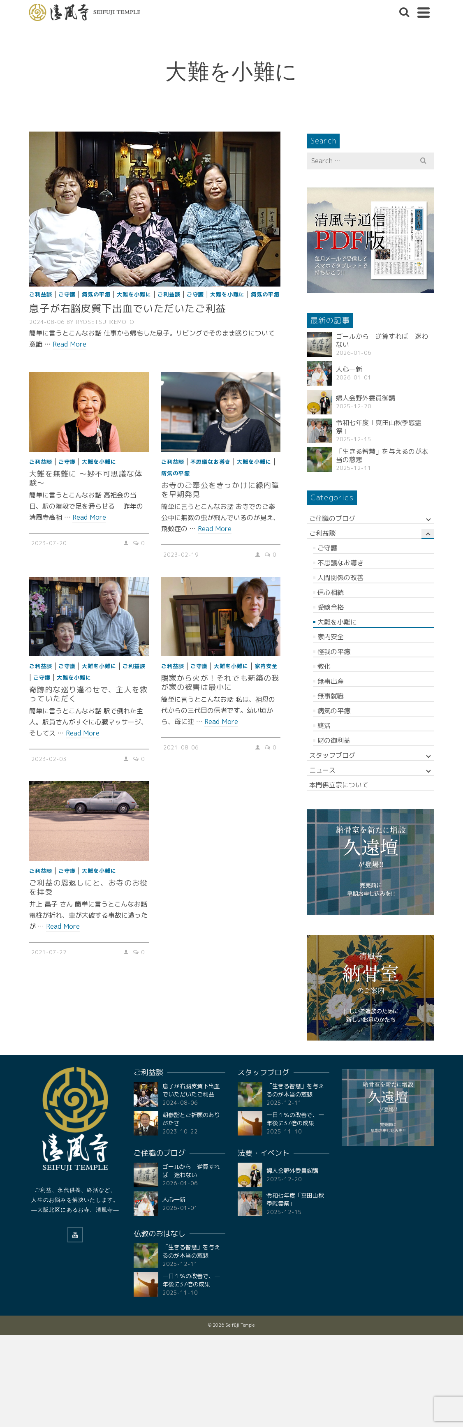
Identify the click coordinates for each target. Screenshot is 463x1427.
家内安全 (266, 666)
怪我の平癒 (333, 651)
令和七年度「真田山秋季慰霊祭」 (378, 426)
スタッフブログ (332, 755)
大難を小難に (134, 294)
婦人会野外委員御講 (365, 397)
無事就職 (330, 696)
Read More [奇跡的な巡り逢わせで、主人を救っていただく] (83, 733)
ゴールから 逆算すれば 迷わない (382, 340)
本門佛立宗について (338, 784)
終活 (324, 725)
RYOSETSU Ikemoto (105, 322)
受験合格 (330, 607)
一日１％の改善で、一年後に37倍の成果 (191, 1280)
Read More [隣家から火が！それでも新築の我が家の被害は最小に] (221, 721)
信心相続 (330, 592)
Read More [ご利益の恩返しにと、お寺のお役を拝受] (63, 926)
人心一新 (349, 369)
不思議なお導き (210, 461)
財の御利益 (333, 740)
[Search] (404, 12)
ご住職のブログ (332, 518)
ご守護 (67, 294)
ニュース (322, 770)
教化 (324, 666)
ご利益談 (40, 294)
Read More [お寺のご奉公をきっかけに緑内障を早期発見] (215, 528)
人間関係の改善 (340, 577)
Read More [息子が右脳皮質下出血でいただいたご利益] (69, 344)
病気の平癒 (96, 294)
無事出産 (330, 681)
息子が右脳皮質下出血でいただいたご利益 (191, 1090)
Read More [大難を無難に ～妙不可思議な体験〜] (89, 517)
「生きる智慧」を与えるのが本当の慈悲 (382, 455)
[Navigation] (423, 12)
